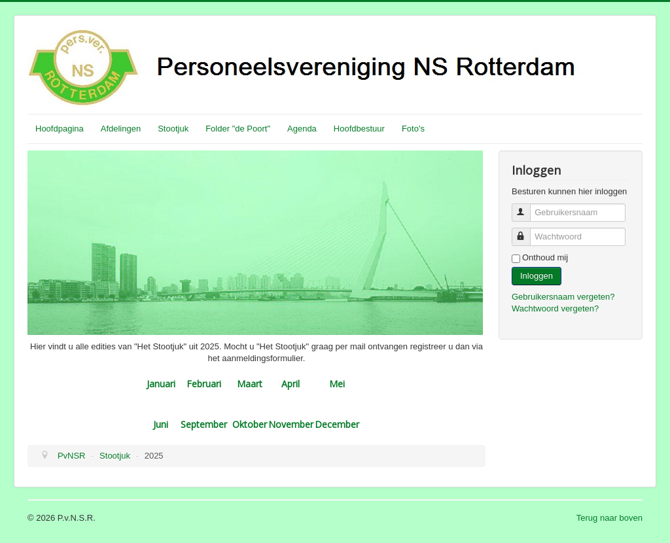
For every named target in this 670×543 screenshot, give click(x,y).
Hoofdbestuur (359, 128)
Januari (161, 383)
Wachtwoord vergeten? (555, 308)
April (290, 383)
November (290, 424)
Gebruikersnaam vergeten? (563, 297)
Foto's (413, 128)
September (204, 424)
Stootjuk (173, 128)
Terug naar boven (609, 518)
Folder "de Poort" (237, 128)
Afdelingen (121, 128)
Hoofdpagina (59, 128)
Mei (337, 383)
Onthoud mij (545, 257)
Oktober (249, 424)
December (337, 424)
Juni (160, 424)
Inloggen (536, 276)
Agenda (302, 128)
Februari (203, 383)
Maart (249, 383)
